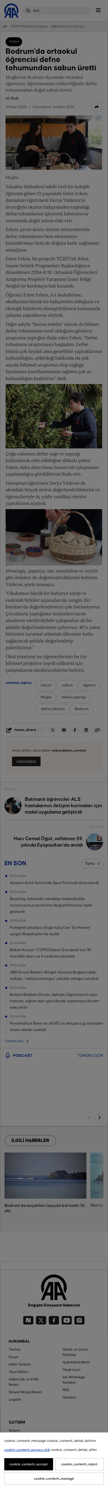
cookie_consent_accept (28, 1464)
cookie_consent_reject (79, 1464)
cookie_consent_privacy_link (27, 1450)
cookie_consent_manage (54, 1478)
